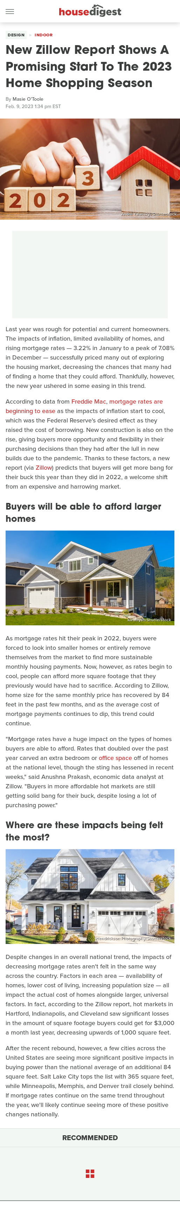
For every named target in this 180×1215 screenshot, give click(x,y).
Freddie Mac (88, 401)
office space (115, 757)
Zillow (44, 467)
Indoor (44, 35)
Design (16, 35)
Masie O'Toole (28, 99)
